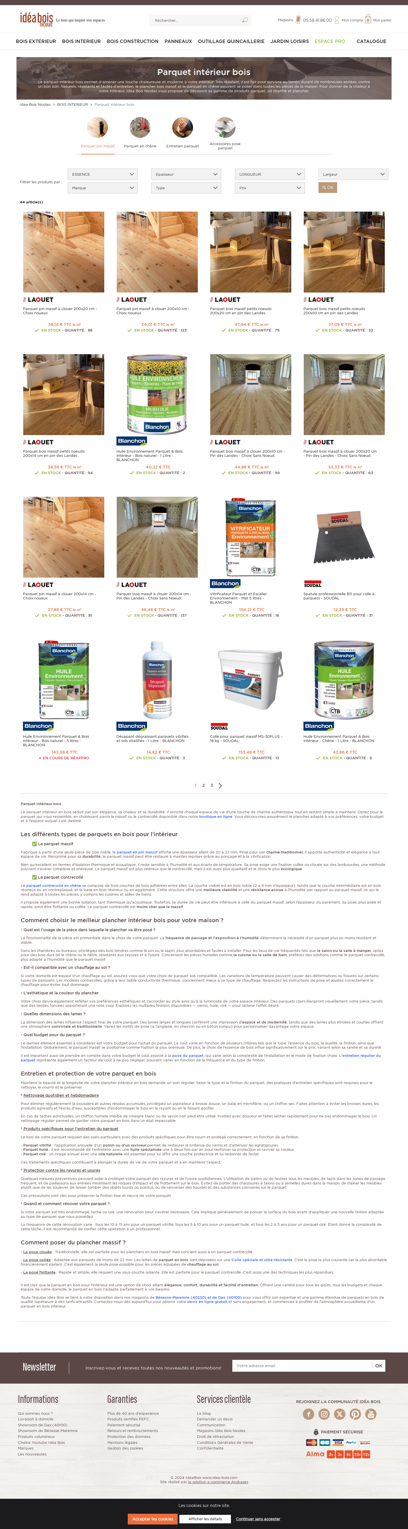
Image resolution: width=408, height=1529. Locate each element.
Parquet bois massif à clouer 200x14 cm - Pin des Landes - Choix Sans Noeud (153, 596)
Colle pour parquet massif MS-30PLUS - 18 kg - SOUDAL (246, 739)
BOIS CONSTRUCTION (133, 41)
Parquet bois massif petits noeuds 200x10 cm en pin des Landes (334, 311)
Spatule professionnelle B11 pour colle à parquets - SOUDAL (339, 596)
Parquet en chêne (140, 146)
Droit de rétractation (215, 1437)
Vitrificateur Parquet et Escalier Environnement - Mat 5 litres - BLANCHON (238, 598)
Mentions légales (122, 1442)
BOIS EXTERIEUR (36, 41)
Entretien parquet (182, 146)
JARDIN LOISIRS (290, 41)
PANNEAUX (178, 41)
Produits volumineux (36, 1437)
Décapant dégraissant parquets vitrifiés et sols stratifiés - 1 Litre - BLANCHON (152, 739)
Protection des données (128, 1437)
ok (327, 187)
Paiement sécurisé (123, 1425)
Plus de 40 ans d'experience (133, 1413)
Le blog (204, 1413)
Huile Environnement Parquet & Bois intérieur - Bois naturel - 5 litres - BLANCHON (56, 741)
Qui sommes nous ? (35, 1413)
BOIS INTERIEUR (81, 41)
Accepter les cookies (152, 1519)
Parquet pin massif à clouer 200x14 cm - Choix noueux (59, 596)
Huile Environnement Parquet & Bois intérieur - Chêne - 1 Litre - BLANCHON (338, 739)
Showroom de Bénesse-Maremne (48, 1431)
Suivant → (220, 785)
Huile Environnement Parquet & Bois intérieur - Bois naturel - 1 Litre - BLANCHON (149, 456)
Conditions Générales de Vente (225, 1442)
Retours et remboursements (132, 1431)
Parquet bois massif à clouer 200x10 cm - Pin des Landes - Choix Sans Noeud (247, 454)
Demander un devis (215, 1419)
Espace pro (330, 41)
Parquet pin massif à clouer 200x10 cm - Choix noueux (153, 311)
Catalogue (371, 41)
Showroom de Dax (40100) (42, 1425)
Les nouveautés (32, 1454)
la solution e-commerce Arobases (218, 1482)
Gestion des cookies (125, 1448)
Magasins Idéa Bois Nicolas (221, 1431)
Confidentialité (210, 1448)
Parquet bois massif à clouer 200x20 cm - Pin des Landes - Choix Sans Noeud (340, 454)
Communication (211, 1425)
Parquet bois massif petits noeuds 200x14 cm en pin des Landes (53, 454)
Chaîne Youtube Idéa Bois (41, 1442)
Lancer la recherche (245, 21)
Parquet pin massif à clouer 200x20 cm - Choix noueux (60, 311)
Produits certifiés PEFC (128, 1419)
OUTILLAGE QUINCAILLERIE (231, 41)
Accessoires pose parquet (225, 146)
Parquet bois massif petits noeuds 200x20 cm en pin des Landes (240, 311)
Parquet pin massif (98, 146)
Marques (25, 1448)
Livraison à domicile (36, 1419)
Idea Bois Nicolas (35, 105)
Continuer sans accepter (258, 1519)
